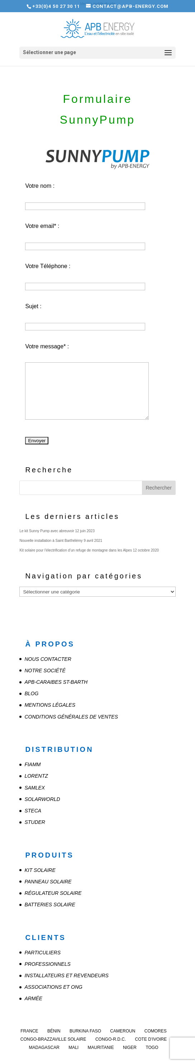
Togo (152, 1047)
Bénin (54, 1031)
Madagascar (44, 1047)
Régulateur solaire (52, 893)
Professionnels (47, 964)
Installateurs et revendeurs (66, 975)
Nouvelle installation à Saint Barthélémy (50, 541)
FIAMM (32, 764)
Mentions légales (49, 705)
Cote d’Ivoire (151, 1039)
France (29, 1031)
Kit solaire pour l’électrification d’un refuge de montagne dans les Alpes (75, 550)
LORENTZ (36, 776)
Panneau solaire (47, 881)
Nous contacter (47, 659)
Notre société (44, 670)
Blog (31, 693)
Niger (130, 1047)
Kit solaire (39, 870)
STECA (32, 810)
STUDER (34, 822)
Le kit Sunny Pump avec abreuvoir (46, 531)
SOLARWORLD (42, 799)
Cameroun (122, 1031)
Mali (73, 1047)
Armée (33, 998)
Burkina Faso (85, 1031)
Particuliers (42, 952)
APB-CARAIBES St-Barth (55, 682)
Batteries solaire (49, 904)
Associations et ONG (53, 987)
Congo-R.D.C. (110, 1039)
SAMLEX (34, 788)
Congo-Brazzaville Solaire (53, 1039)
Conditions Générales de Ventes (71, 717)
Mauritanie (101, 1047)
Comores (155, 1031)
